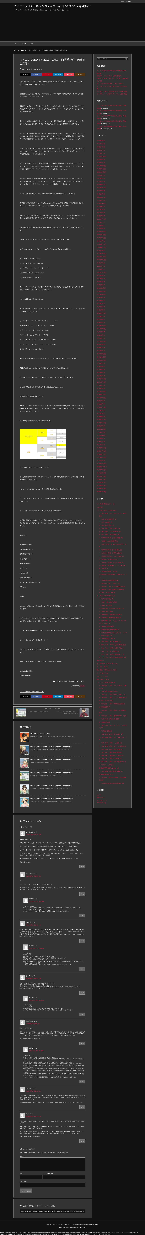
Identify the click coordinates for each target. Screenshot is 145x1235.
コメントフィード (102, 800)
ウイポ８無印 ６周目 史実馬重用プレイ (113, 716)
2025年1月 (101, 153)
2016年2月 (101, 423)
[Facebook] (36, 74)
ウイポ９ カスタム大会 (107, 592)
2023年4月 (101, 184)
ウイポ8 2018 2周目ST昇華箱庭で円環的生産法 (53, 50)
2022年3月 (101, 222)
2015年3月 (101, 454)
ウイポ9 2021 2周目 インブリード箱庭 (111, 562)
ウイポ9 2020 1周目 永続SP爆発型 (111, 538)
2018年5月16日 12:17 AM (33, 1091)
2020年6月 (101, 269)
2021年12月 (101, 231)
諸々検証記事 (104, 722)
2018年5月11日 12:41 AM (33, 978)
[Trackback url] (52, 1211)
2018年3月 (101, 344)
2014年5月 (101, 485)
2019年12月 (101, 288)
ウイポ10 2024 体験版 (106, 626)
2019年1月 (101, 322)
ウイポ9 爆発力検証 (106, 525)
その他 (100, 507)
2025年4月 (101, 147)
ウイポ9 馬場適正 (105, 522)
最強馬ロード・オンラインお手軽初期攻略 (109, 76)
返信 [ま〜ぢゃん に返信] (82, 866)
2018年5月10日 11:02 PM (36, 948)
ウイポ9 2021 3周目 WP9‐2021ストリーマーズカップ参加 (112, 567)
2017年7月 (101, 369)
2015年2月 (101, 457)
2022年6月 (101, 213)
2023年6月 (101, 178)
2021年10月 (101, 238)
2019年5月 (101, 310)
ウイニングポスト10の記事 (106, 596)
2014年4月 (101, 488)
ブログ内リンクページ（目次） (40, 734)
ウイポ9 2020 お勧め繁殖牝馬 (108, 541)
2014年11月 (102, 466)
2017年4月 (101, 379)
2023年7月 (101, 175)
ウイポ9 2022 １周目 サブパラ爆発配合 (112, 586)
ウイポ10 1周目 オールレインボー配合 (111, 608)
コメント (22, 1156)
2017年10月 (101, 360)
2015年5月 (101, 448)
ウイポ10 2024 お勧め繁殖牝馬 (109, 629)
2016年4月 (101, 416)
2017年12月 (101, 354)
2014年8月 (101, 476)
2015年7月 (101, 441)
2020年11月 (101, 256)
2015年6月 (101, 445)
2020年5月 (101, 272)
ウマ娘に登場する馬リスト (105, 504)
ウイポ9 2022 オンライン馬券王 (109, 583)
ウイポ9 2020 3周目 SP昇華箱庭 (110, 553)
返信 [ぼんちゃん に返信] (82, 1043)
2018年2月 (101, 347)
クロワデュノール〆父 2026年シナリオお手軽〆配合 (112, 94)
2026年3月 (101, 140)
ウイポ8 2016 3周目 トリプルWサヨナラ (113, 738)
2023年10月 (101, 172)
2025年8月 (101, 144)
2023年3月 (101, 187)
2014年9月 (101, 473)
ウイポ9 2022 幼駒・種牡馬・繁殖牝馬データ (113, 576)
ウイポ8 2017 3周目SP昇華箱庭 (110, 758)
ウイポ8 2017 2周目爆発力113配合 (111, 755)
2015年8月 (101, 438)
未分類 (100, 660)
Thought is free (82, 1227)
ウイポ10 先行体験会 (106, 599)
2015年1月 (101, 460)
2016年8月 (101, 404)
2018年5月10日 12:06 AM (33, 835)
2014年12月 (101, 463)
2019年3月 (101, 316)
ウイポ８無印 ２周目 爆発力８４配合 (112, 694)
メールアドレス (48, 1174)
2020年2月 (101, 281)
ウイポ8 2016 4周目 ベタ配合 (110, 743)
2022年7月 (101, 209)
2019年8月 (101, 300)
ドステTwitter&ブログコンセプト (107, 663)
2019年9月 (101, 297)
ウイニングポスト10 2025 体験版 (109, 641)
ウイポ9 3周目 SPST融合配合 (110, 531)
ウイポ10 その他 (105, 605)
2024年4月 (101, 159)
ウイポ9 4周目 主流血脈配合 (109, 534)
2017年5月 (101, 376)
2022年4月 (101, 219)
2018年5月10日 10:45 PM (36, 901)
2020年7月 (101, 266)
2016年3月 (101, 419)
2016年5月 (101, 413)
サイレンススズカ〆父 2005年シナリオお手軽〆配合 (112, 91)
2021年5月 (101, 244)
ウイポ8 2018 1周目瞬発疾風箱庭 (111, 771)
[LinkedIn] (58, 74)
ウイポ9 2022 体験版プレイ (108, 571)
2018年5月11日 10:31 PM (36, 1000)
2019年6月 (101, 307)
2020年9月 (101, 263)
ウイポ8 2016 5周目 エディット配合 (112, 746)
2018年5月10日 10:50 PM (33, 925)
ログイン (99, 795)
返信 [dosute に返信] (81, 915)
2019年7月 (101, 303)
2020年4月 (101, 275)
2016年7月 (101, 407)
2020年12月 (101, 253)
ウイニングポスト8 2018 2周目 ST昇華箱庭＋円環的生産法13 (51, 773)
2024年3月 (101, 162)
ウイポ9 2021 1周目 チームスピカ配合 (111, 556)
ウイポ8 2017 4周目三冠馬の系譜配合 (112, 761)
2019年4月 (101, 313)
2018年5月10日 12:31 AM (33, 876)
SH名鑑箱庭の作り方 (106, 774)
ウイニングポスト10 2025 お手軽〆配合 (111, 648)
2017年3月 (101, 382)
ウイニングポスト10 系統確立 (109, 651)
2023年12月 (101, 166)
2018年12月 (101, 325)
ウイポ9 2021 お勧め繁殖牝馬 (108, 559)
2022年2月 (101, 225)
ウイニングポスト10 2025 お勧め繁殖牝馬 (112, 645)
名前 (21, 1174)
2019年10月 (101, 294)
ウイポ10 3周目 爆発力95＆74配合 (110, 617)
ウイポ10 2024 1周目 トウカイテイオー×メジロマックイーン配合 (113, 634)
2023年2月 (101, 191)
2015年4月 (101, 451)
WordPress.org (101, 803)
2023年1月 (101, 194)
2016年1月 (101, 426)
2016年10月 (101, 397)
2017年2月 (101, 385)
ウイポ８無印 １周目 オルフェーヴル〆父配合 (112, 687)
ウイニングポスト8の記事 (30, 50)
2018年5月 (101, 338)
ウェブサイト (24, 1181)
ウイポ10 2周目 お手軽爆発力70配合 (110, 614)
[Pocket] (69, 74)
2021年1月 (101, 250)
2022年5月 (101, 216)
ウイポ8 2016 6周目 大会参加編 (110, 749)
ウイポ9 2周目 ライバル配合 (109, 528)
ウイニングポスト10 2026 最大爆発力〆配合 (113, 657)
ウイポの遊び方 (102, 673)
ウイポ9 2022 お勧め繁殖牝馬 (108, 580)
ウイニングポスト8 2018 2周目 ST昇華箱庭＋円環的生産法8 (51, 747)
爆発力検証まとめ (103, 679)
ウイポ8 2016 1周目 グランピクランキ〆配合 (113, 726)
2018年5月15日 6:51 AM (33, 1024)
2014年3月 (101, 492)
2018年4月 (101, 341)
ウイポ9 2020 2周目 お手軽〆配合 (110, 550)
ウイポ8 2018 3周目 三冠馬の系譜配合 (111, 783)
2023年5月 (101, 181)
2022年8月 (101, 206)
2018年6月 (101, 335)
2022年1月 (101, 228)
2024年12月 (101, 156)
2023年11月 (101, 169)
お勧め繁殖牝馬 (104, 707)
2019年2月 (101, 319)
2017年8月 (101, 366)
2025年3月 (101, 150)
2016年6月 (101, 410)
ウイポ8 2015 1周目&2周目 (109, 719)
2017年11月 (101, 357)
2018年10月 (101, 329)
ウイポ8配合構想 (105, 731)
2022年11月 (101, 200)
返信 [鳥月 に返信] (82, 1141)
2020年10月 (101, 260)
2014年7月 (101, 479)
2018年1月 (101, 350)
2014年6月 (101, 482)
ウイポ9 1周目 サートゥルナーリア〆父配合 (113, 515)
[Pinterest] (47, 74)
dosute (82, 686)
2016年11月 (101, 394)
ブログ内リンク (102, 676)
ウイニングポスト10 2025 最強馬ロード (111, 654)
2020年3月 (101, 278)
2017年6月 (101, 372)
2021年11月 (101, 234)
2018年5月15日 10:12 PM (36, 1051)
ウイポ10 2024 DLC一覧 (107, 638)
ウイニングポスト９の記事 (106, 510)
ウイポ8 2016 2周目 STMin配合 (111, 734)
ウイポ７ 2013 (102, 667)
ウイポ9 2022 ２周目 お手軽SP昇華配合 (111, 589)
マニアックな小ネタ (106, 700)
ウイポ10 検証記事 (106, 611)
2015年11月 (101, 432)
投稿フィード (101, 797)
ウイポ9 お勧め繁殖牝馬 (107, 519)
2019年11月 (101, 291)
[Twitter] (25, 74)
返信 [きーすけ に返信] (82, 993)
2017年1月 (101, 388)
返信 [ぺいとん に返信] (82, 941)
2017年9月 (101, 363)
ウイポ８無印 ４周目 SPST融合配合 (112, 704)
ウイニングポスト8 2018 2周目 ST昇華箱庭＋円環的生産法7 (51, 760)
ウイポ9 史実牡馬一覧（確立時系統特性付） (112, 545)
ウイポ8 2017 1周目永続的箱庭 (110, 752)
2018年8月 (101, 332)
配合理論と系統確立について (107, 670)
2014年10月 (102, 470)
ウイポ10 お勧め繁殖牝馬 (108, 602)
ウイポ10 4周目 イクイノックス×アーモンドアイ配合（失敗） (112, 622)
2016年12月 (101, 391)
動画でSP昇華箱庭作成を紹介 (109, 768)
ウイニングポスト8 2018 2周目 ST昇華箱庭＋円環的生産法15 (51, 799)
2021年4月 (101, 247)
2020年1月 (101, 285)
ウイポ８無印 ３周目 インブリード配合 (113, 697)
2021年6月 (101, 241)
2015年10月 (101, 435)
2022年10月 (101, 203)
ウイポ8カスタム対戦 (106, 765)
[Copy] (80, 74)
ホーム (17, 50)
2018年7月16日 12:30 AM (33, 1116)
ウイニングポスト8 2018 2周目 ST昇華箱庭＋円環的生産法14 (51, 786)
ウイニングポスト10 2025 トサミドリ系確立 (110, 83)
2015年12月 (101, 429)
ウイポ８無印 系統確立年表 (108, 691)
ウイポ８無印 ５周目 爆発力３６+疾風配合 (112, 711)
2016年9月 (101, 401)
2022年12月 (101, 197)
